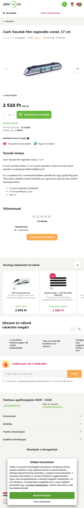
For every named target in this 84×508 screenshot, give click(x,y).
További (77, 265)
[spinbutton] (9, 115)
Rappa (37, 38)
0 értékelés (20, 38)
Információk (42, 416)
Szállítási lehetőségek (42, 439)
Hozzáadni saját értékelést (42, 237)
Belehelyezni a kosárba (34, 114)
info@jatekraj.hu (52, 407)
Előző (68, 265)
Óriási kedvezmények (50, 13)
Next (77, 69)
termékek (9, 13)
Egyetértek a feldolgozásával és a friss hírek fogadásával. (39, 381)
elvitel (74, 373)
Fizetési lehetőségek (42, 431)
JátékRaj (42, 424)
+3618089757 (11, 406)
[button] (14, 115)
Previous (7, 69)
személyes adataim (26, 381)
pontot (23, 138)
